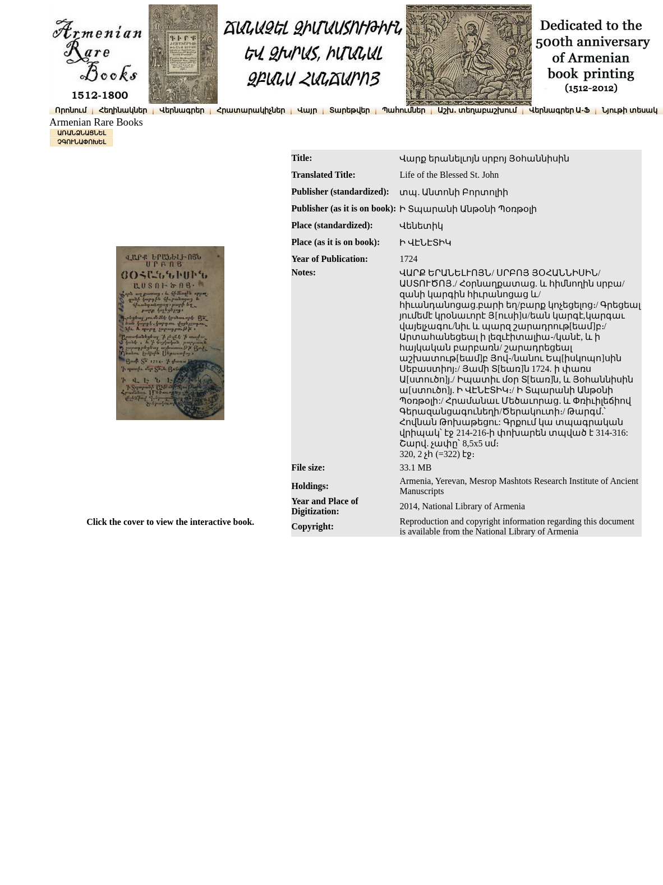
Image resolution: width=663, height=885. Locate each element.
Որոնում (70, 110)
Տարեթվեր (349, 110)
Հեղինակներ (123, 110)
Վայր (307, 110)
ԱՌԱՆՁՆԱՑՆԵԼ (81, 133)
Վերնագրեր (181, 110)
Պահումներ (403, 110)
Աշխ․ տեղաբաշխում (477, 110)
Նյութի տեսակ (629, 110)
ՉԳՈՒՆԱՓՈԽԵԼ (81, 142)
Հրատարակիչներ (251, 110)
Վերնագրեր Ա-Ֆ (559, 110)
